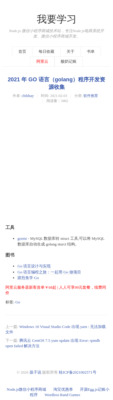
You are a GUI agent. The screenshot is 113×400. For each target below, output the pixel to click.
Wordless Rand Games (62, 394)
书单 (91, 51)
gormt (22, 238)
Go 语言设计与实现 (34, 266)
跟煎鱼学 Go (28, 277)
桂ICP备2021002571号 (77, 372)
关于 (70, 51)
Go (17, 302)
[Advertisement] (56, 163)
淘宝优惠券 (63, 389)
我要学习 (57, 19)
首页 (22, 51)
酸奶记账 (69, 61)
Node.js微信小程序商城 (26, 389)
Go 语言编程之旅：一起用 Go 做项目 (49, 272)
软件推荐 (90, 96)
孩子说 (35, 372)
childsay (28, 96)
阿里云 (42, 61)
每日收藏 (46, 51)
